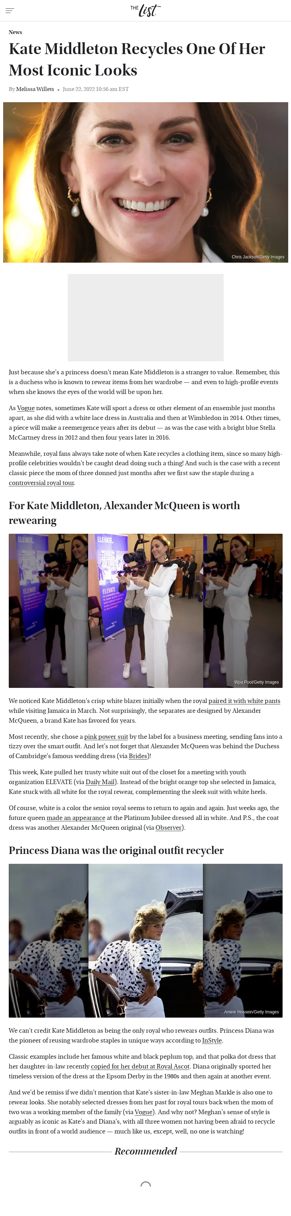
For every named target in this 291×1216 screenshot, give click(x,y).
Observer (168, 828)
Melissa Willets (35, 89)
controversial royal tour (41, 483)
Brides (138, 756)
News (15, 32)
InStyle (212, 1040)
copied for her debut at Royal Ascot (140, 1066)
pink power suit (106, 737)
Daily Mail (100, 782)
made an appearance (76, 818)
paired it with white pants (244, 701)
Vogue (26, 408)
